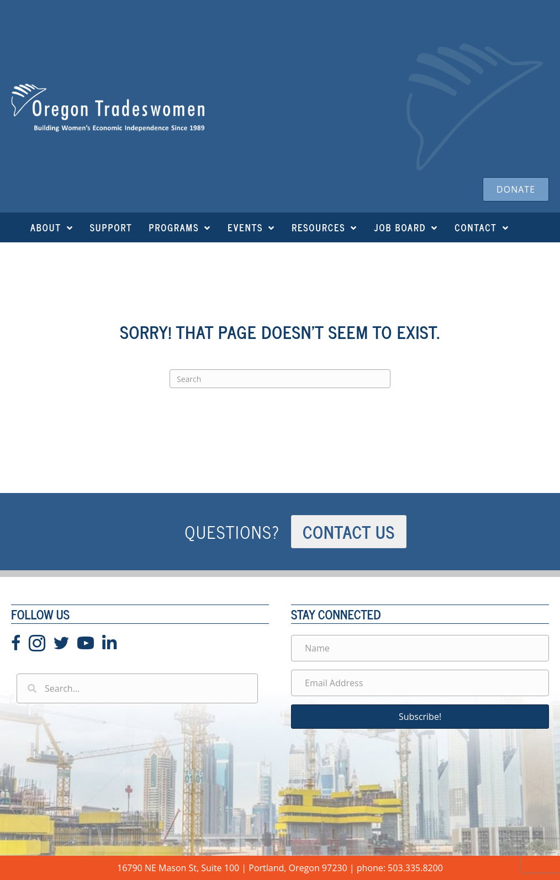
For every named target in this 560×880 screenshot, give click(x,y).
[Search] (280, 378)
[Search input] (137, 688)
